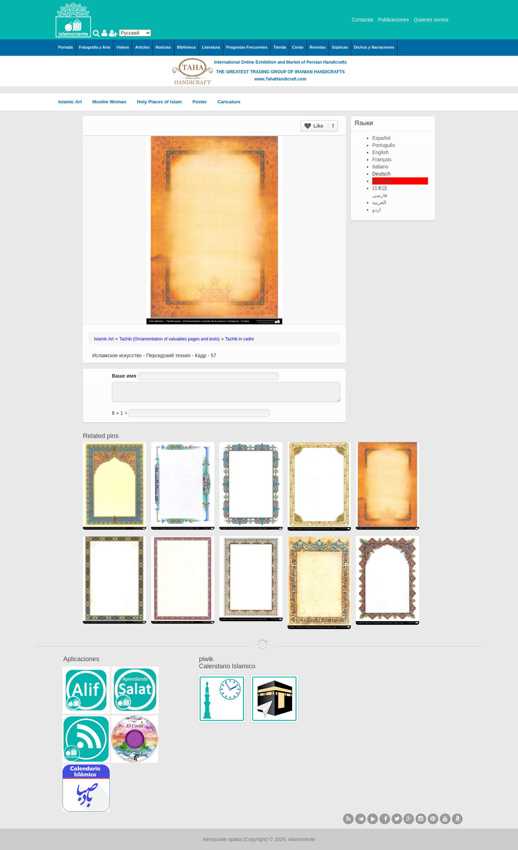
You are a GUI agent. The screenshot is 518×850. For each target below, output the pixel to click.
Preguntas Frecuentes (247, 47)
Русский (381, 181)
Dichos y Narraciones (374, 47)
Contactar (363, 20)
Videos (122, 47)
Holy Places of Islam (161, 101)
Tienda (279, 47)
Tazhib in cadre (239, 339)
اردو (376, 209)
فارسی (379, 195)
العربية (379, 202)
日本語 (379, 188)
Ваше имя (124, 376)
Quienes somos (431, 20)
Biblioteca (186, 47)
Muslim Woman (112, 101)
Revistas (318, 47)
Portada (65, 47)
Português (383, 145)
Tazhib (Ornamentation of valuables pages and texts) (169, 339)
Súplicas (340, 47)
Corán (298, 47)
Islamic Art (72, 101)
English (380, 152)
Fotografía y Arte (94, 47)
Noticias (163, 47)
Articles (142, 47)
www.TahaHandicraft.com (280, 79)
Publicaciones (393, 20)
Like (319, 126)
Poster (202, 101)
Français (382, 159)
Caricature (229, 101)
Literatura (211, 47)
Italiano (380, 166)
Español (381, 138)
